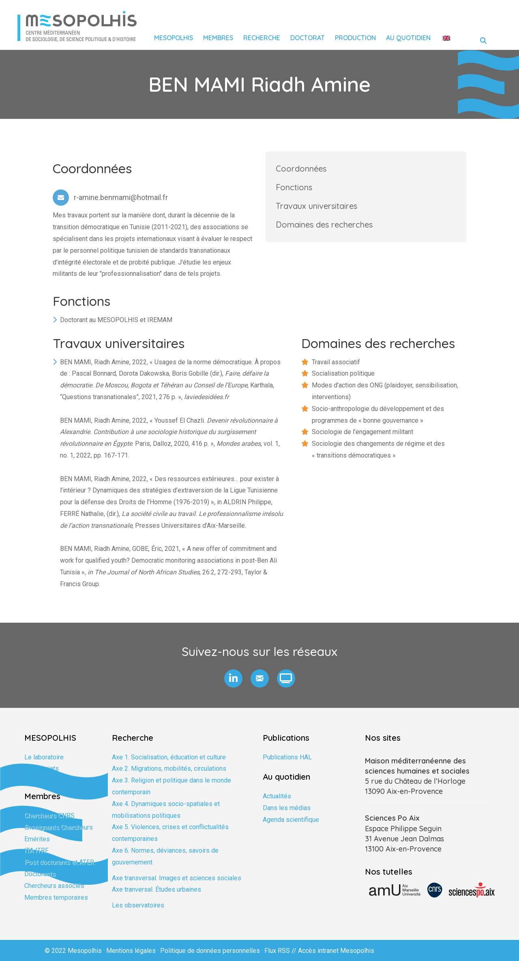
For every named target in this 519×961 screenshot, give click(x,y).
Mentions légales (131, 951)
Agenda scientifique (291, 819)
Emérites (37, 839)
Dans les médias (287, 808)
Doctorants (40, 874)
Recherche (261, 38)
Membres (218, 38)
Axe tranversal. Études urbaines (156, 889)
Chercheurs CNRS (49, 815)
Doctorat (307, 38)
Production (355, 38)
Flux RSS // (281, 951)
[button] (233, 678)
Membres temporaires (56, 897)
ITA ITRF (36, 850)
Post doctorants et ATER (59, 862)
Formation (38, 780)
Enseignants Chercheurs (58, 827)
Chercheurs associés (54, 886)
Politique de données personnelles (210, 951)
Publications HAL (287, 757)
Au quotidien (408, 38)
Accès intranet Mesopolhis (336, 951)
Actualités (277, 796)
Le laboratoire (44, 757)
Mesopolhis (173, 38)
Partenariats (41, 768)
